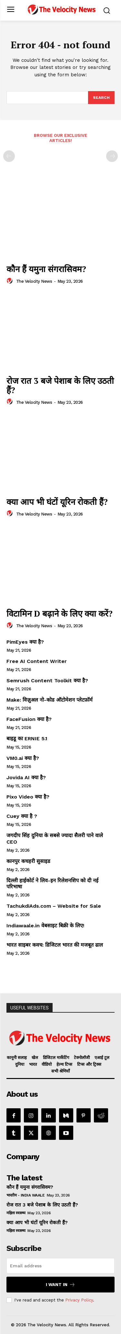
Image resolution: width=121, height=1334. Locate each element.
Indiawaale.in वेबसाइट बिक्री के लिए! (46, 925)
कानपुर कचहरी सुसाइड (28, 861)
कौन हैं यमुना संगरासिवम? (46, 268)
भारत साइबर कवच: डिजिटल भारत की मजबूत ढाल (54, 945)
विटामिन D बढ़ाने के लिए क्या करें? (59, 613)
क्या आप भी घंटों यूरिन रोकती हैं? (57, 501)
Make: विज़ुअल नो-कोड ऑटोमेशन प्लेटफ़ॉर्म (49, 700)
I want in (60, 1285)
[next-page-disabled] (112, 156)
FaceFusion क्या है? (29, 719)
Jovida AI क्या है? (26, 777)
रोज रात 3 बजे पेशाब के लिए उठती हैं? (60, 385)
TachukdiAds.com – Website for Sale (53, 906)
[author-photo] (10, 281)
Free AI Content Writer (37, 661)
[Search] (101, 97)
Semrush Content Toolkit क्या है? (47, 680)
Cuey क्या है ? (21, 816)
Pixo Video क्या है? (27, 797)
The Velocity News (34, 281)
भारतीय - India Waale (25, 1195)
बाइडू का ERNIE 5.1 (26, 738)
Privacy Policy (79, 1300)
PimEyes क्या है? (25, 642)
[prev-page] (9, 156)
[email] (60, 1265)
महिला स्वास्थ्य (15, 1213)
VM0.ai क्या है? (22, 758)
